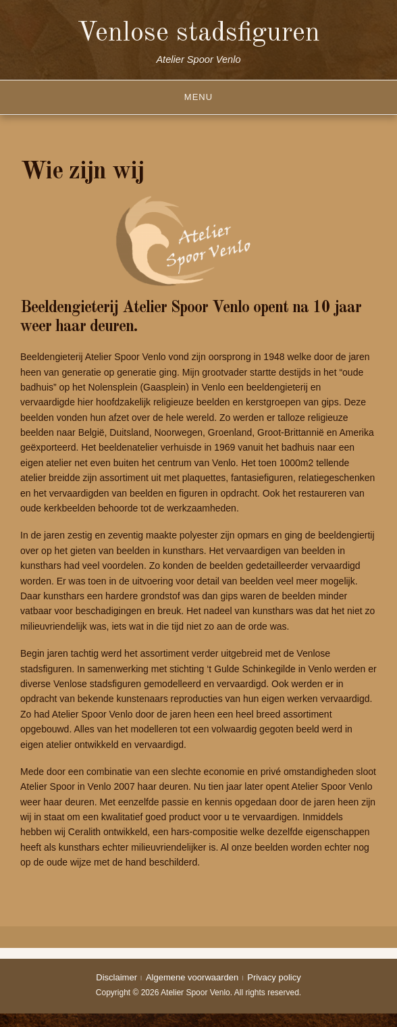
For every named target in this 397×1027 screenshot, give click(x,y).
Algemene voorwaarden (192, 977)
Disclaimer (116, 977)
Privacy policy (273, 977)
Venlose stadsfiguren (198, 33)
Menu (198, 97)
